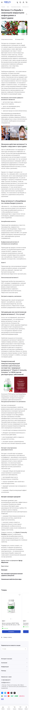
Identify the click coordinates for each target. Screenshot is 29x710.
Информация (5, 666)
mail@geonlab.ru (5, 682)
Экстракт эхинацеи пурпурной (10, 496)
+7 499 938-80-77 (5, 680)
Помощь (3, 670)
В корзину (11, 631)
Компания (4, 662)
